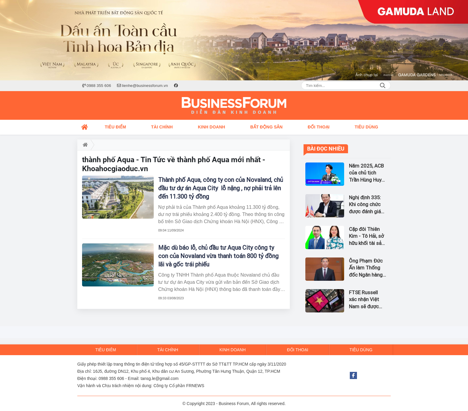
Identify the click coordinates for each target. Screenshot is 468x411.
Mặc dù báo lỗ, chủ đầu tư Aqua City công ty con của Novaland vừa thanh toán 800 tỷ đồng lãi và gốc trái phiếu (218, 256)
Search (382, 85)
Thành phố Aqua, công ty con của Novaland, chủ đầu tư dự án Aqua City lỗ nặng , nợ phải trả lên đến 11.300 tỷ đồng (220, 188)
